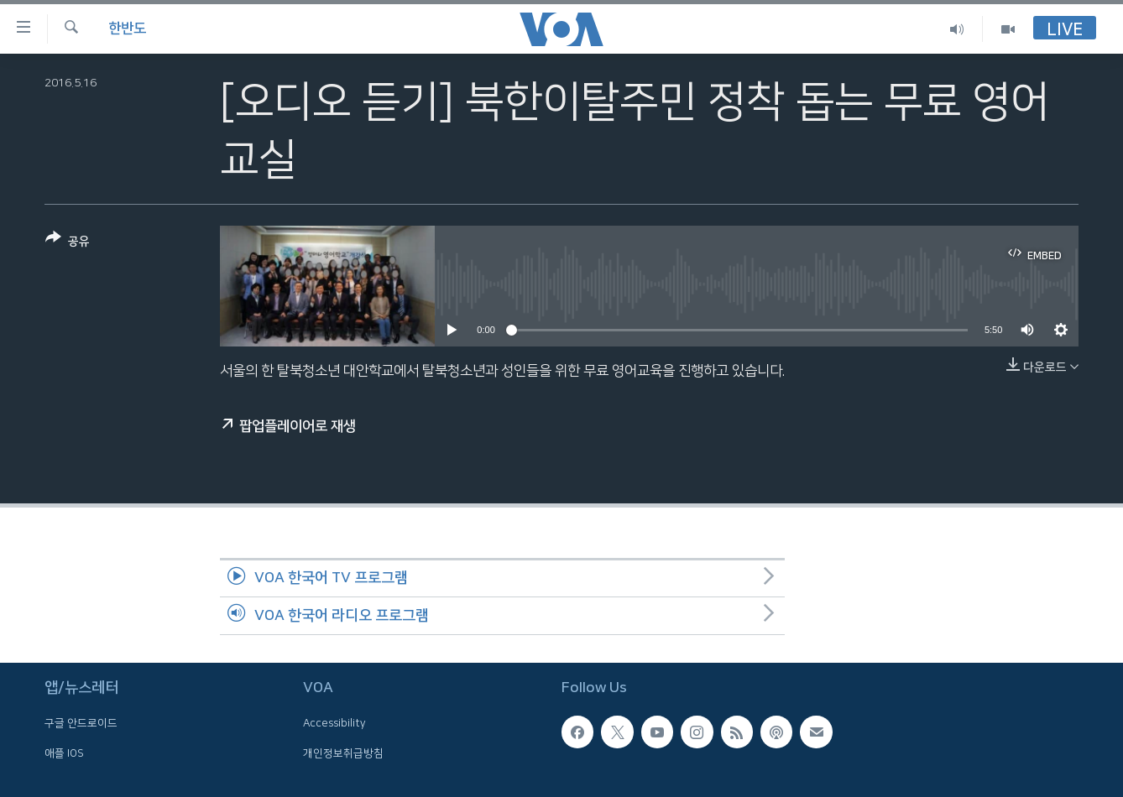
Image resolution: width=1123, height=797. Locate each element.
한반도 (127, 28)
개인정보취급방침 (343, 753)
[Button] (67, 243)
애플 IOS (64, 753)
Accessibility (334, 723)
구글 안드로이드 (81, 723)
